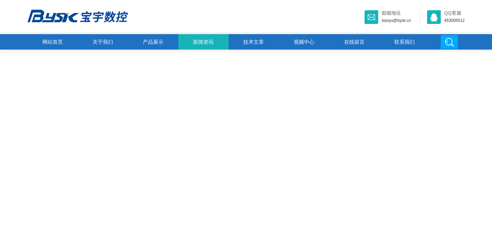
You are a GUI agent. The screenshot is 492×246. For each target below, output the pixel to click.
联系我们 (404, 42)
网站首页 (52, 42)
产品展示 (153, 42)
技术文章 (253, 42)
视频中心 (304, 42)
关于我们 (103, 42)
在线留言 (354, 42)
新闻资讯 (203, 42)
